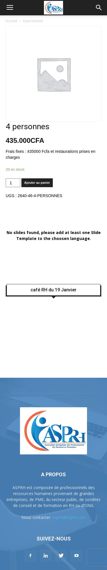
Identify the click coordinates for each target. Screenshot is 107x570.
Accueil (11, 20)
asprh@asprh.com (69, 517)
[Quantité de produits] (13, 182)
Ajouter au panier (37, 182)
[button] (99, 7)
